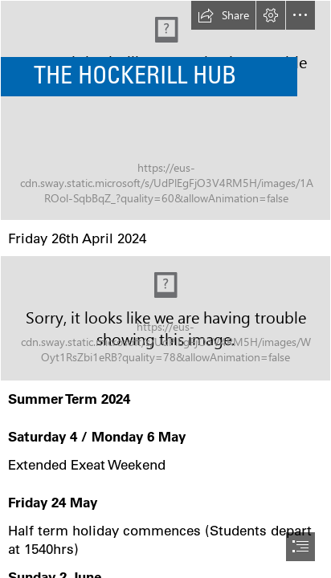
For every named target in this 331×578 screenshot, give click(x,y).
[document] (165, 289)
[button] (223, 15)
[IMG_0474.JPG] (165, 110)
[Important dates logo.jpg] (165, 318)
